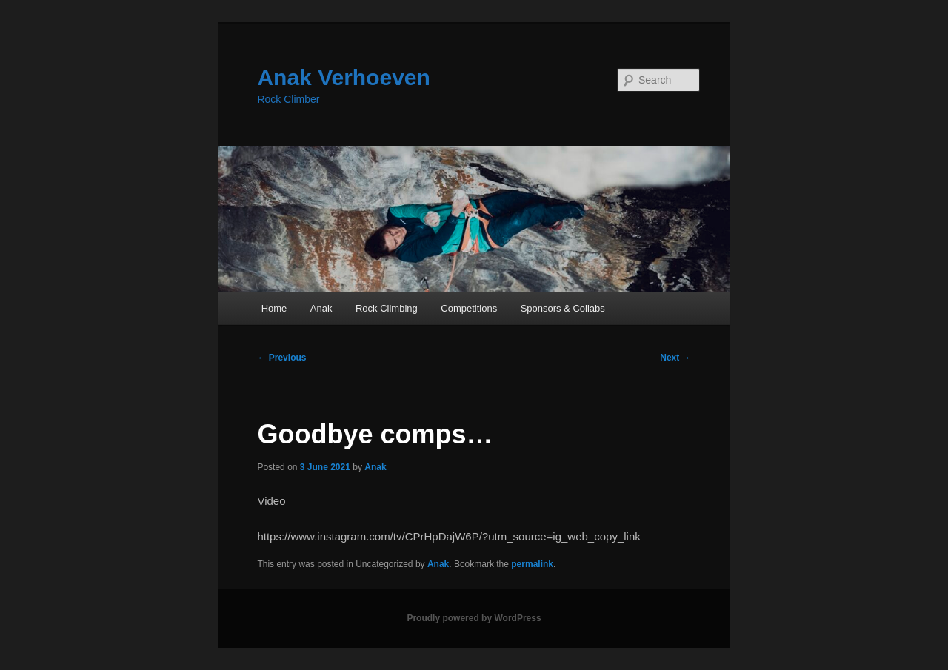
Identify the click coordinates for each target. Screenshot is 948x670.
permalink (532, 564)
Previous (281, 357)
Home (274, 308)
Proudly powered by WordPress (474, 618)
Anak (321, 308)
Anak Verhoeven (343, 77)
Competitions (469, 308)
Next (675, 357)
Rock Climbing (387, 308)
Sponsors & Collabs (563, 308)
